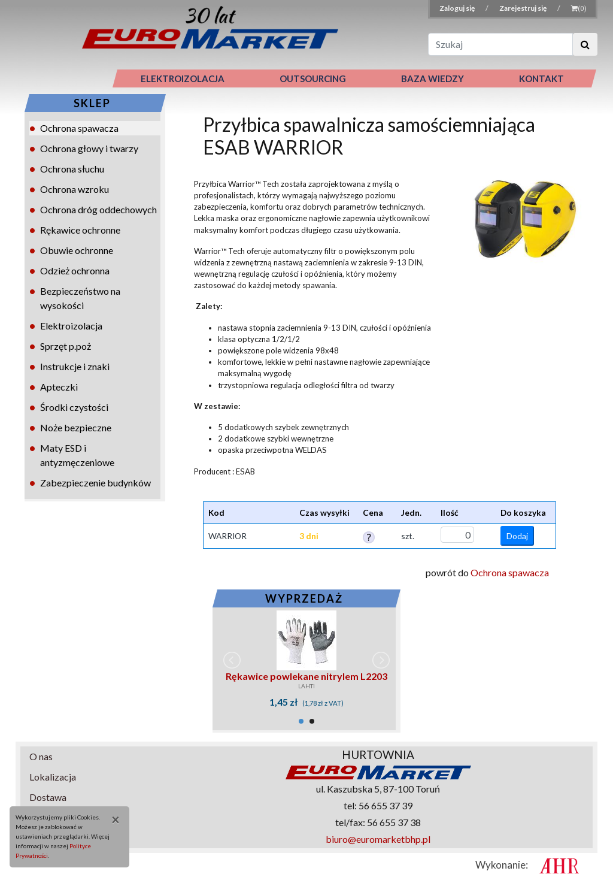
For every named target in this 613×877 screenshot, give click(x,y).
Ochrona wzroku (74, 189)
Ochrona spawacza (79, 128)
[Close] (111, 819)
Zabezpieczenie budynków (95, 482)
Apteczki (59, 386)
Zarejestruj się (523, 8)
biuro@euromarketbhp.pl (378, 839)
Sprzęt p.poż (65, 346)
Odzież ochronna (75, 270)
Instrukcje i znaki (75, 366)
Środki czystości (74, 407)
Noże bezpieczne (75, 427)
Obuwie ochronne (76, 250)
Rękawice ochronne (80, 229)
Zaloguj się (457, 8)
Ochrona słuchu (72, 168)
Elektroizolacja (71, 325)
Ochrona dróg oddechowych (98, 209)
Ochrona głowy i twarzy (89, 148)
